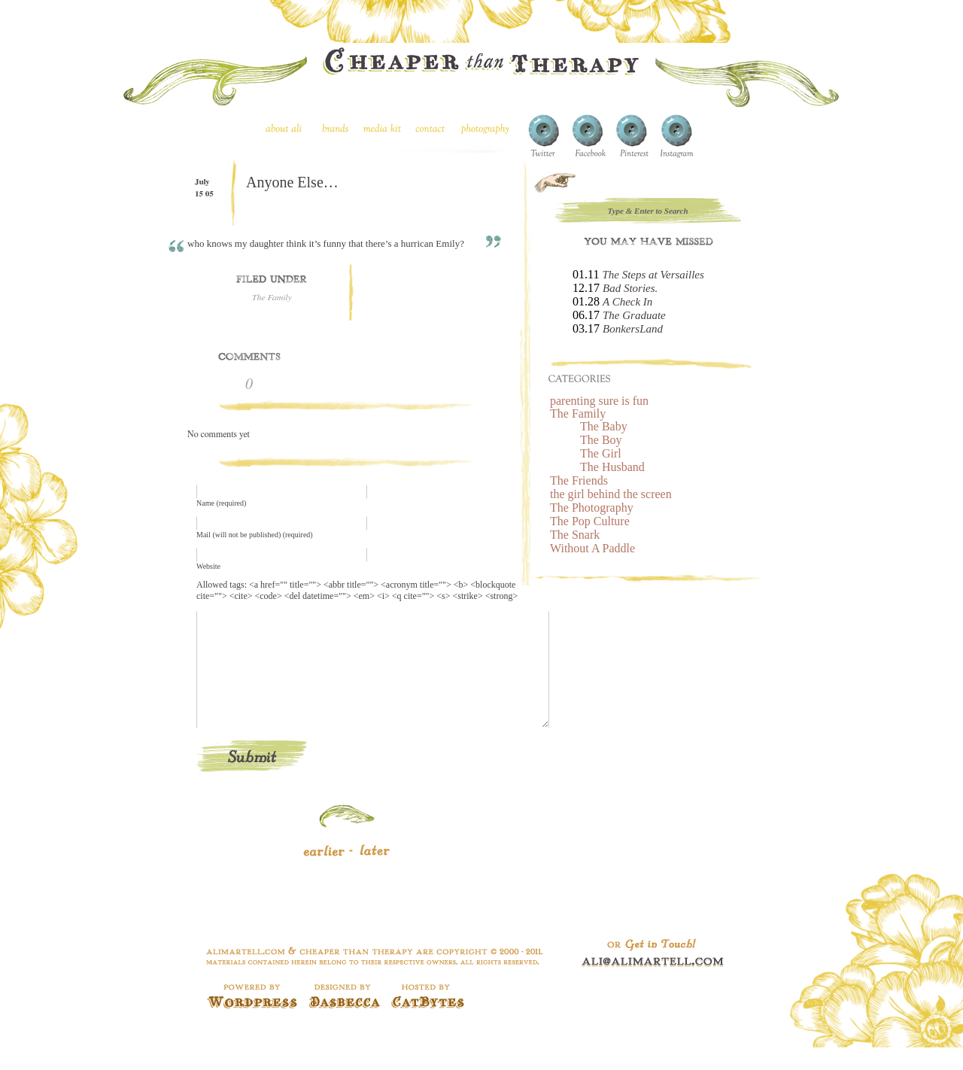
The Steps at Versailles (652, 275)
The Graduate (634, 315)
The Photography (591, 507)
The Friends (579, 480)
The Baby (603, 426)
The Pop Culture (590, 521)
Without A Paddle (592, 548)
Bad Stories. (630, 288)
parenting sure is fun (599, 400)
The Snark (575, 534)
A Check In (627, 302)
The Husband (612, 467)
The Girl (600, 453)
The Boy (601, 439)
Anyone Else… (292, 182)
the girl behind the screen (611, 494)
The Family (272, 297)
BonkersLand (633, 329)
